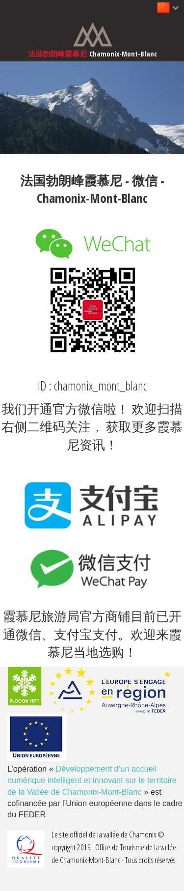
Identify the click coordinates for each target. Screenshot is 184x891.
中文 (162, 7)
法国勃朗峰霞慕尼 (57, 54)
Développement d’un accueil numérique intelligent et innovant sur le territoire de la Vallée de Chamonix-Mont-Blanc (92, 780)
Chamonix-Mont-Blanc (123, 53)
